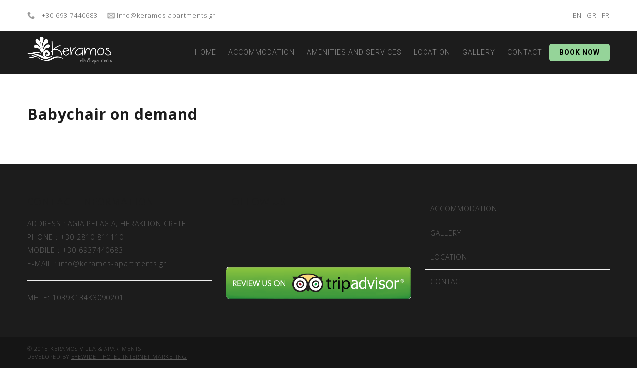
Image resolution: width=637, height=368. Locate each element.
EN (577, 15)
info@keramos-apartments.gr (165, 15)
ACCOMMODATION (261, 52)
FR (606, 15)
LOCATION (432, 52)
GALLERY (478, 52)
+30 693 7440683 (69, 15)
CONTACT (524, 52)
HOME (205, 52)
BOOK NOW (579, 52)
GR (592, 15)
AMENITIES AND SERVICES (354, 52)
